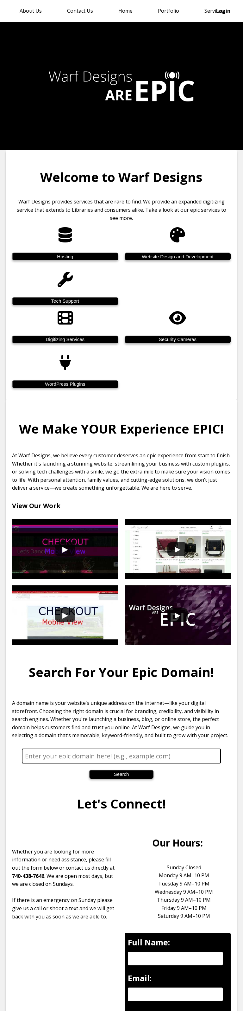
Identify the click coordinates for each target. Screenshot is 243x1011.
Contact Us (80, 10)
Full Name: (149, 942)
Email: (140, 978)
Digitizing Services (65, 339)
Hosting (65, 256)
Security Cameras (177, 339)
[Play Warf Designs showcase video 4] (178, 615)
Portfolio (168, 10)
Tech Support (65, 301)
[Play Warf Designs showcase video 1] (65, 549)
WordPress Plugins (65, 384)
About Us (31, 10)
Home (125, 10)
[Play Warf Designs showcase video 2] (178, 549)
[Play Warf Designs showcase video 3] (65, 615)
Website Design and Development (178, 256)
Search (121, 774)
